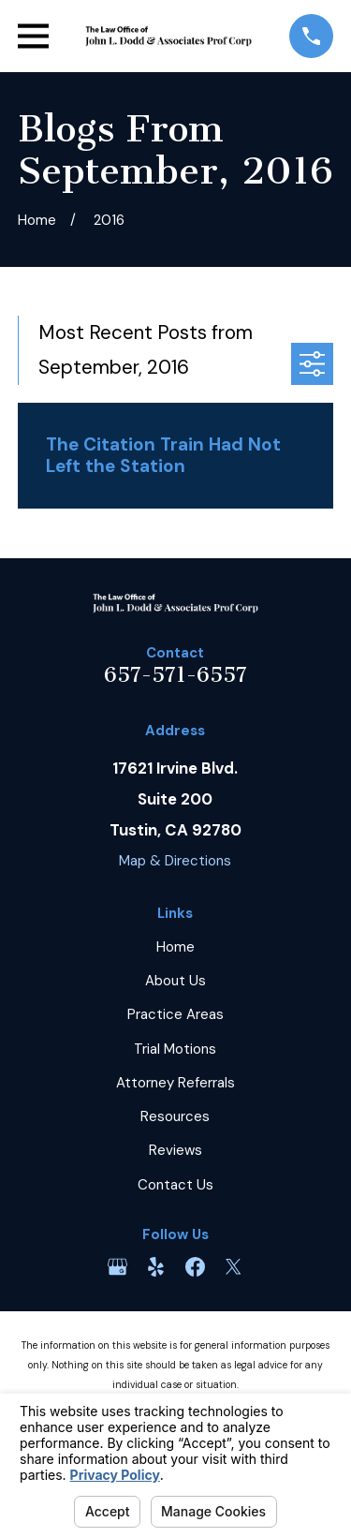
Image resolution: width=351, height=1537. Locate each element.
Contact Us (175, 1184)
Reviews (175, 1150)
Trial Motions (175, 1049)
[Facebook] (195, 1267)
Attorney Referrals (175, 1082)
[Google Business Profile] (117, 1267)
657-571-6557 (175, 674)
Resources (175, 1116)
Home (175, 947)
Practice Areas (175, 1014)
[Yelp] (156, 1267)
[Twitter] (233, 1267)
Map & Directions (175, 860)
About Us (175, 980)
